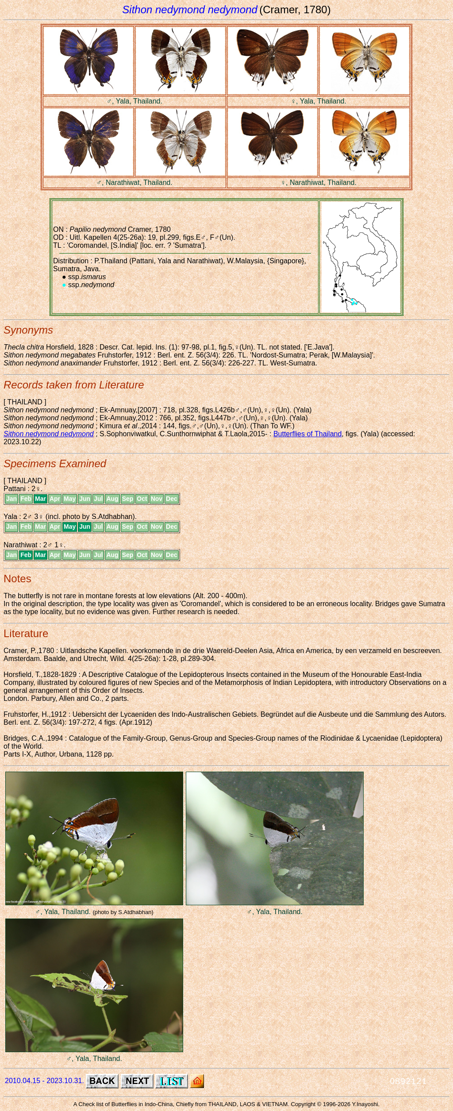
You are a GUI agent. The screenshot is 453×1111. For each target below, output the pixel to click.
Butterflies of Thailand (307, 434)
